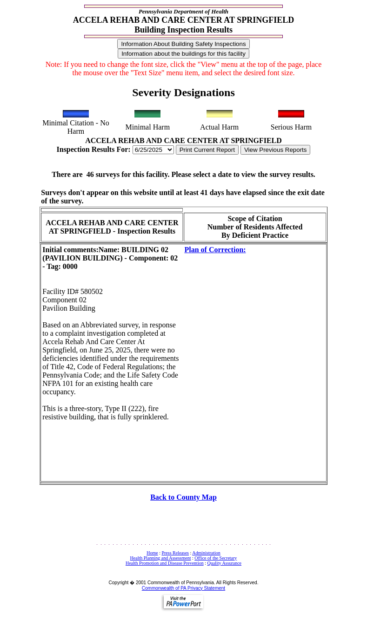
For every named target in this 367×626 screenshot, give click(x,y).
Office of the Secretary (215, 558)
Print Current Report (207, 149)
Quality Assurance (224, 563)
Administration (206, 552)
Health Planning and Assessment (160, 558)
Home (152, 552)
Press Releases (175, 552)
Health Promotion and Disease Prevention (165, 563)
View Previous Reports (275, 149)
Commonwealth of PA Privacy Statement (183, 588)
